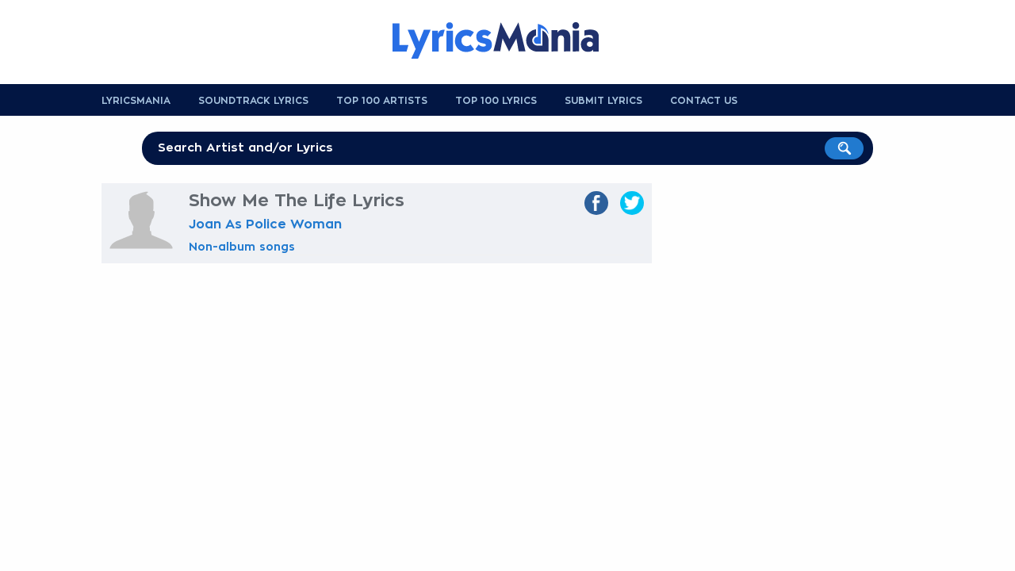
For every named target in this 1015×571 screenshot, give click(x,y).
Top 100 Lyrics (496, 100)
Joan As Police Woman (265, 224)
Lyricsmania (136, 100)
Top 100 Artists (381, 100)
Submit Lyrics (603, 100)
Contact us (703, 100)
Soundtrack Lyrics (253, 100)
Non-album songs (242, 246)
